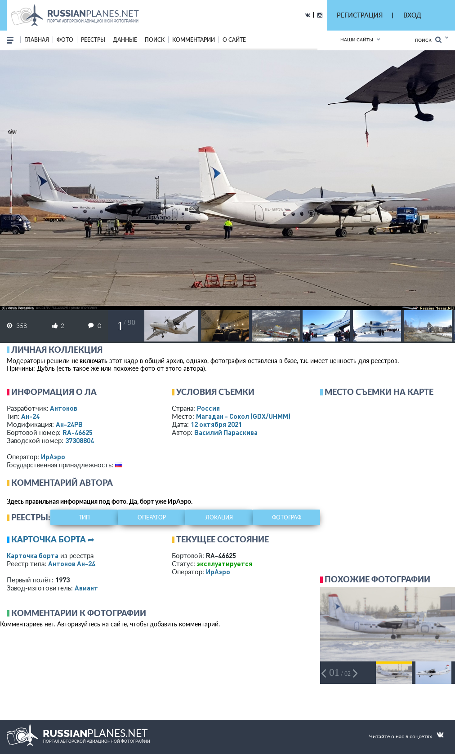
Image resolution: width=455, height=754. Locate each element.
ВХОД (412, 15)
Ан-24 (30, 416)
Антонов (63, 408)
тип (84, 517)
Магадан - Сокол (243, 416)
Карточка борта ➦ (52, 539)
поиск (155, 39)
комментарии (193, 39)
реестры (93, 39)
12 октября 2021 (216, 424)
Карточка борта (32, 555)
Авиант (86, 588)
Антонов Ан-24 (71, 563)
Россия (208, 408)
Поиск (428, 39)
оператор (152, 517)
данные (125, 39)
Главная (36, 39)
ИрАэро (53, 456)
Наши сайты (356, 39)
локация (219, 517)
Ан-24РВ (69, 424)
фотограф (286, 517)
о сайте (234, 39)
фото (65, 39)
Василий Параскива (226, 432)
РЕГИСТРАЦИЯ (360, 15)
